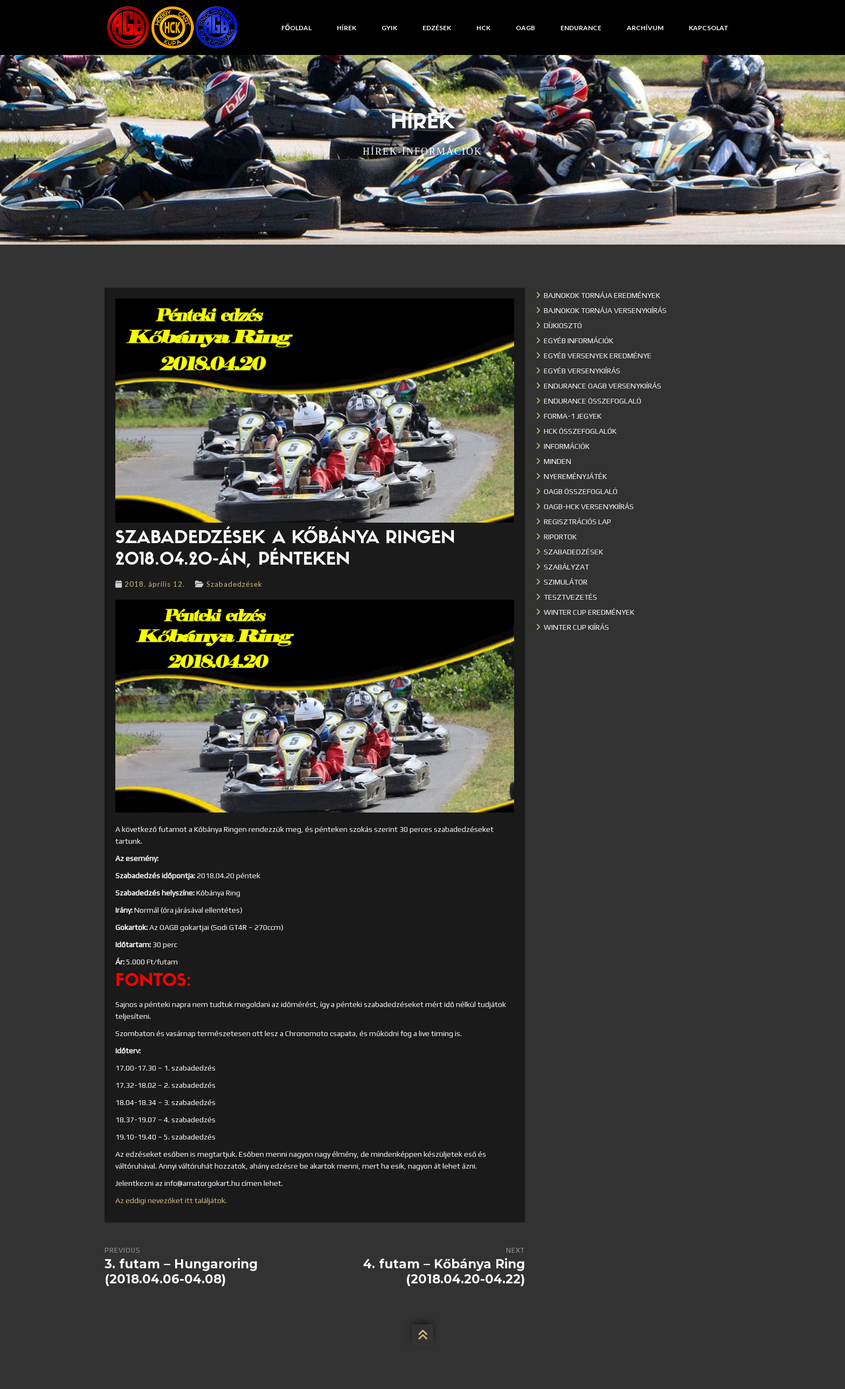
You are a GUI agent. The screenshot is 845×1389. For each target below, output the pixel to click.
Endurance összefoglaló (592, 401)
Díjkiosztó (563, 325)
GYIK (389, 28)
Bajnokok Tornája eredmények (602, 295)
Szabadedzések (234, 584)
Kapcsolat (709, 28)
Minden (557, 461)
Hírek (346, 28)
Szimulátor (565, 582)
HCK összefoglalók (580, 431)
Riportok (560, 536)
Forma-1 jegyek (572, 416)
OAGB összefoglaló (581, 491)
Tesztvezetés (570, 597)
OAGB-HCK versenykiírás (589, 506)
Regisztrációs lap (577, 521)
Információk (567, 446)
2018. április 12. (154, 584)
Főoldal (296, 28)
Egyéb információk (578, 340)
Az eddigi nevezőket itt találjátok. (171, 1200)
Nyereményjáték (575, 476)
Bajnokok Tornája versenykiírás (605, 310)
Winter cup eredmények (589, 612)
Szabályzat (566, 566)
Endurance (580, 28)
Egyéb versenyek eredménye (598, 355)
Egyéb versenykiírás (582, 370)
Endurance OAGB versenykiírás (602, 385)
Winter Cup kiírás (576, 627)
